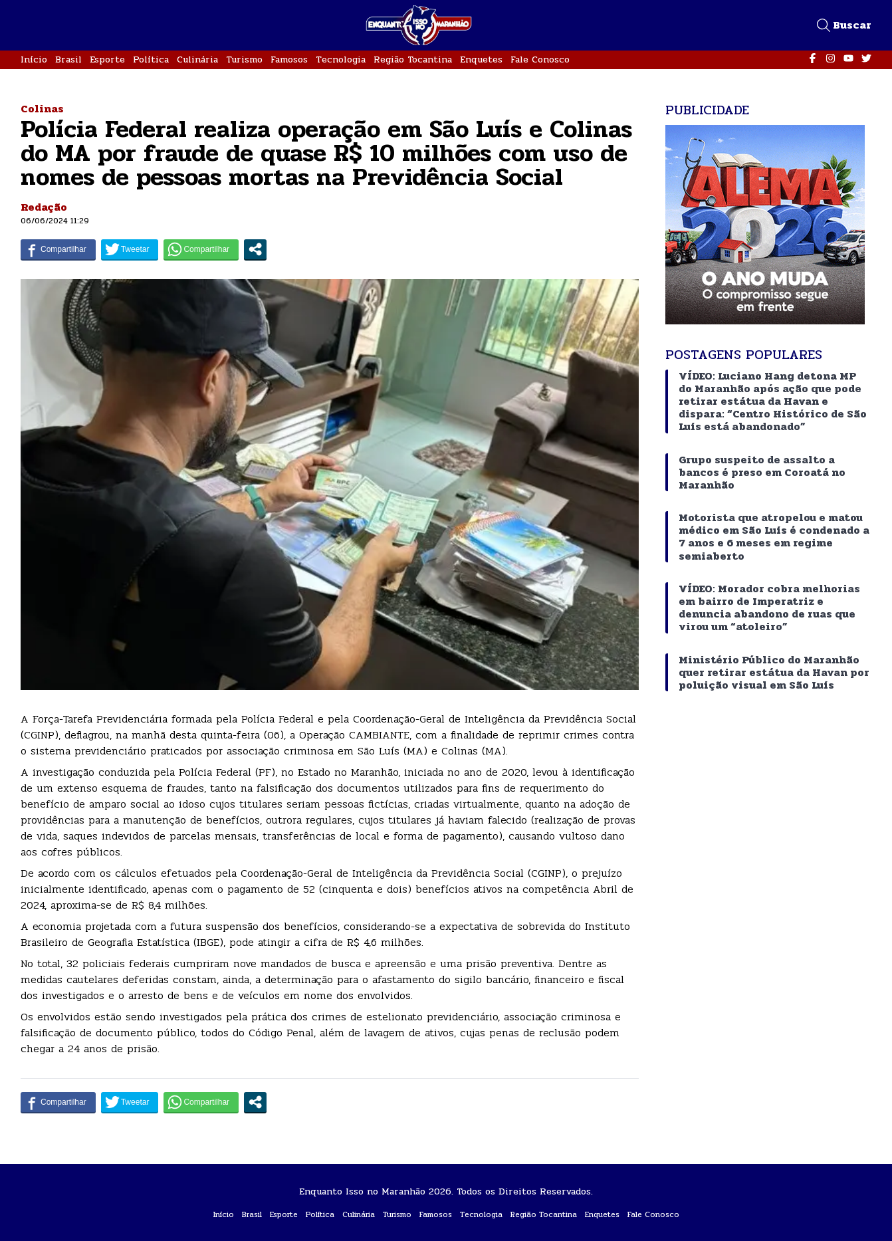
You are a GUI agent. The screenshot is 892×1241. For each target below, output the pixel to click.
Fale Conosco (540, 59)
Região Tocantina (413, 59)
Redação (44, 207)
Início (34, 59)
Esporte (107, 59)
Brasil (68, 59)
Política (151, 59)
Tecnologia (341, 59)
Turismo (244, 59)
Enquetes (481, 59)
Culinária (197, 59)
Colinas (42, 108)
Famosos (289, 59)
